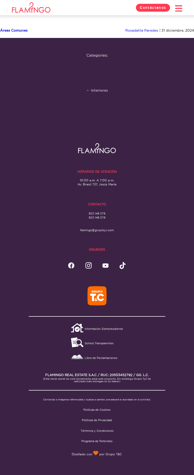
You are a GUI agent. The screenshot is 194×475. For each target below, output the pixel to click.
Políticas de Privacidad (97, 420)
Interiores (97, 90)
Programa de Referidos (96, 441)
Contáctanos (153, 7)
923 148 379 (97, 213)
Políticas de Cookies (96, 409)
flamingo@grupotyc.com (97, 230)
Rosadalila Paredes (141, 30)
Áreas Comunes (14, 30)
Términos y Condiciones (97, 430)
